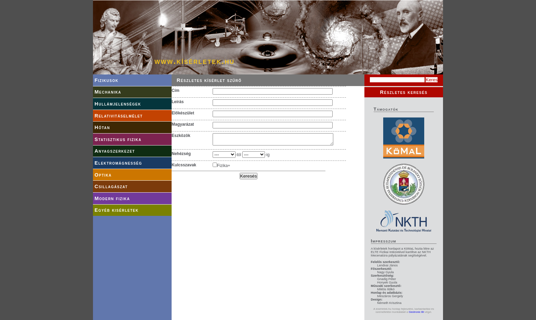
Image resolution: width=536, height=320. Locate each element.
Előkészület (183, 113)
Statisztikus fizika (117, 139)
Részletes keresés (403, 92)
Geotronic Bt (416, 312)
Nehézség (181, 155)
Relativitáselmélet (118, 116)
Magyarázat (183, 124)
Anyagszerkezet (114, 151)
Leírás (178, 101)
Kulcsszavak (184, 167)
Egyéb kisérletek (116, 210)
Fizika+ (223, 167)
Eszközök (181, 135)
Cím (175, 90)
